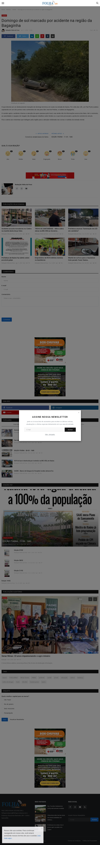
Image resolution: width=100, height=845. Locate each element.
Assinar (70, 430)
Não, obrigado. (50, 434)
